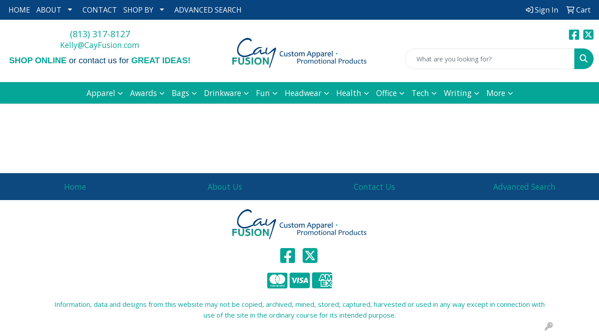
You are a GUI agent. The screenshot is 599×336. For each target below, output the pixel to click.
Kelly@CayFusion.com (99, 44)
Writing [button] (458, 92)
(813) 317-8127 (100, 34)
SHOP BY (138, 10)
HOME (19, 10)
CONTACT (99, 10)
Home (75, 186)
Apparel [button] (101, 92)
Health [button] (348, 92)
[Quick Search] (490, 58)
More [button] (495, 92)
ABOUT (48, 10)
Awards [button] (143, 92)
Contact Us (374, 186)
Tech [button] (420, 92)
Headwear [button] (303, 92)
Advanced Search (524, 186)
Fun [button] (263, 92)
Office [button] (386, 92)
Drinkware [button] (222, 92)
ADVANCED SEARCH (208, 10)
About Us (225, 186)
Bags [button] (180, 92)
